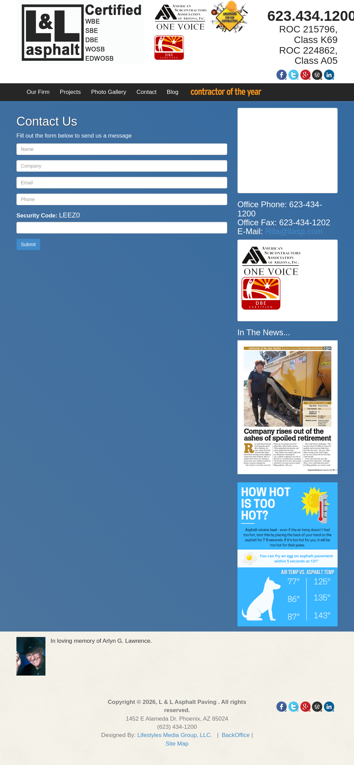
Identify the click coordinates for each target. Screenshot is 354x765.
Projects (70, 92)
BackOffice (236, 735)
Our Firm (38, 92)
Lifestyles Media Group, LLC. (174, 735)
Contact (146, 92)
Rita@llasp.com (294, 231)
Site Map (176, 743)
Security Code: (48, 215)
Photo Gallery (108, 92)
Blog (172, 92)
